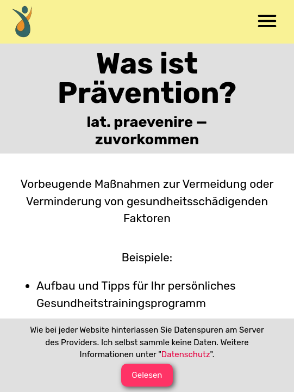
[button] (267, 21)
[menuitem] (27, 21)
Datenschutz (185, 354)
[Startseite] (27, 21)
